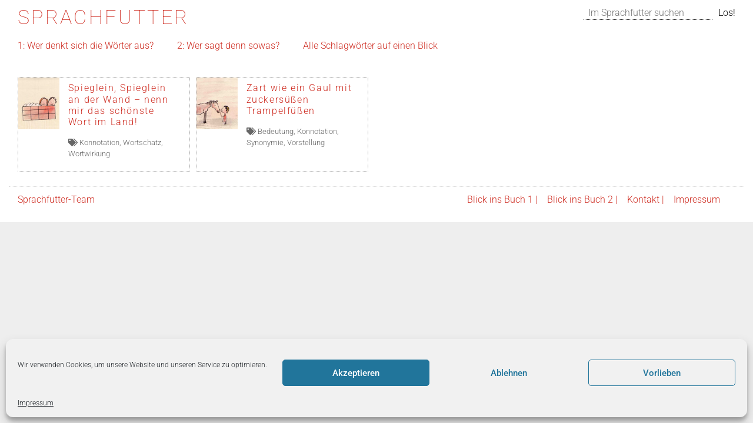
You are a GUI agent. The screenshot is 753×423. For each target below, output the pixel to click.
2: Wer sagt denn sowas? (228, 45)
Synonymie (265, 142)
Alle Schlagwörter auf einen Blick (370, 45)
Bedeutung (276, 131)
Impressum (36, 403)
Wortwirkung (89, 153)
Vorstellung (306, 142)
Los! (726, 12)
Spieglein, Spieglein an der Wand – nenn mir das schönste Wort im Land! (118, 104)
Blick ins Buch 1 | (502, 199)
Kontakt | (645, 199)
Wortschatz (142, 142)
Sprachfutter (103, 17)
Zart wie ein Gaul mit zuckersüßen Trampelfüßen (299, 99)
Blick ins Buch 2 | (582, 199)
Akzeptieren (355, 373)
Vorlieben (662, 373)
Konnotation (99, 142)
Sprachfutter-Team (56, 199)
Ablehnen (509, 373)
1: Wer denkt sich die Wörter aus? (86, 45)
